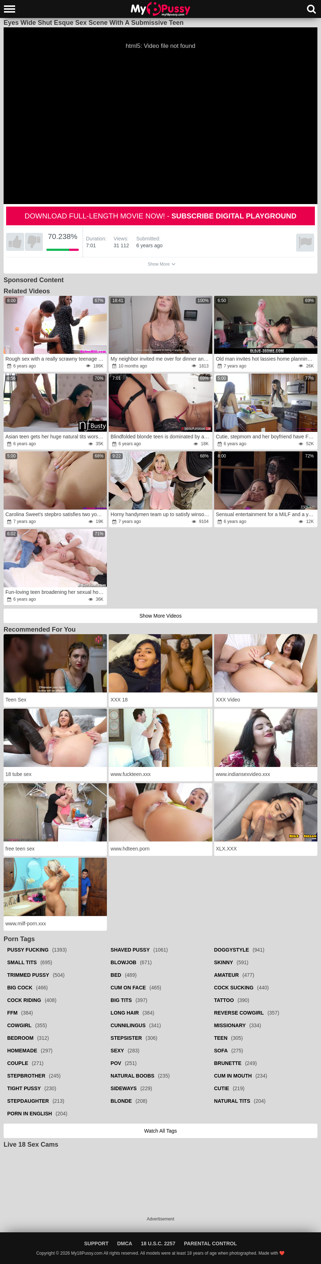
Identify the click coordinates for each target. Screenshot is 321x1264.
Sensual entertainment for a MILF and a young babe (266, 514)
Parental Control (210, 1243)
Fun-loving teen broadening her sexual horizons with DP (55, 592)
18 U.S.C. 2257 (158, 1243)
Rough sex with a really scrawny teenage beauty (55, 359)
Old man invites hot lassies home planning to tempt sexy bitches (266, 359)
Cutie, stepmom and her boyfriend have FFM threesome (266, 436)
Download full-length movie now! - (160, 216)
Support (96, 1243)
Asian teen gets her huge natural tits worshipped (55, 436)
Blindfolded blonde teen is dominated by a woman (160, 436)
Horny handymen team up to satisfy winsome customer (160, 514)
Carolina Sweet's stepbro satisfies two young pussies (55, 514)
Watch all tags (160, 1131)
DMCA (124, 1243)
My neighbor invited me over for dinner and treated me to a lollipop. (160, 359)
